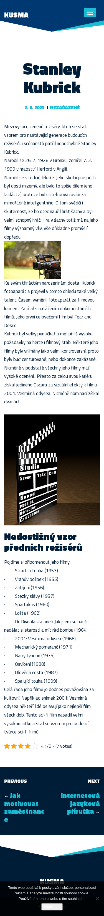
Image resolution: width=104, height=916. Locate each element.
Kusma (16, 14)
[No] (97, 898)
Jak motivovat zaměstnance (24, 807)
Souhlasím (52, 907)
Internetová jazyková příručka (80, 803)
